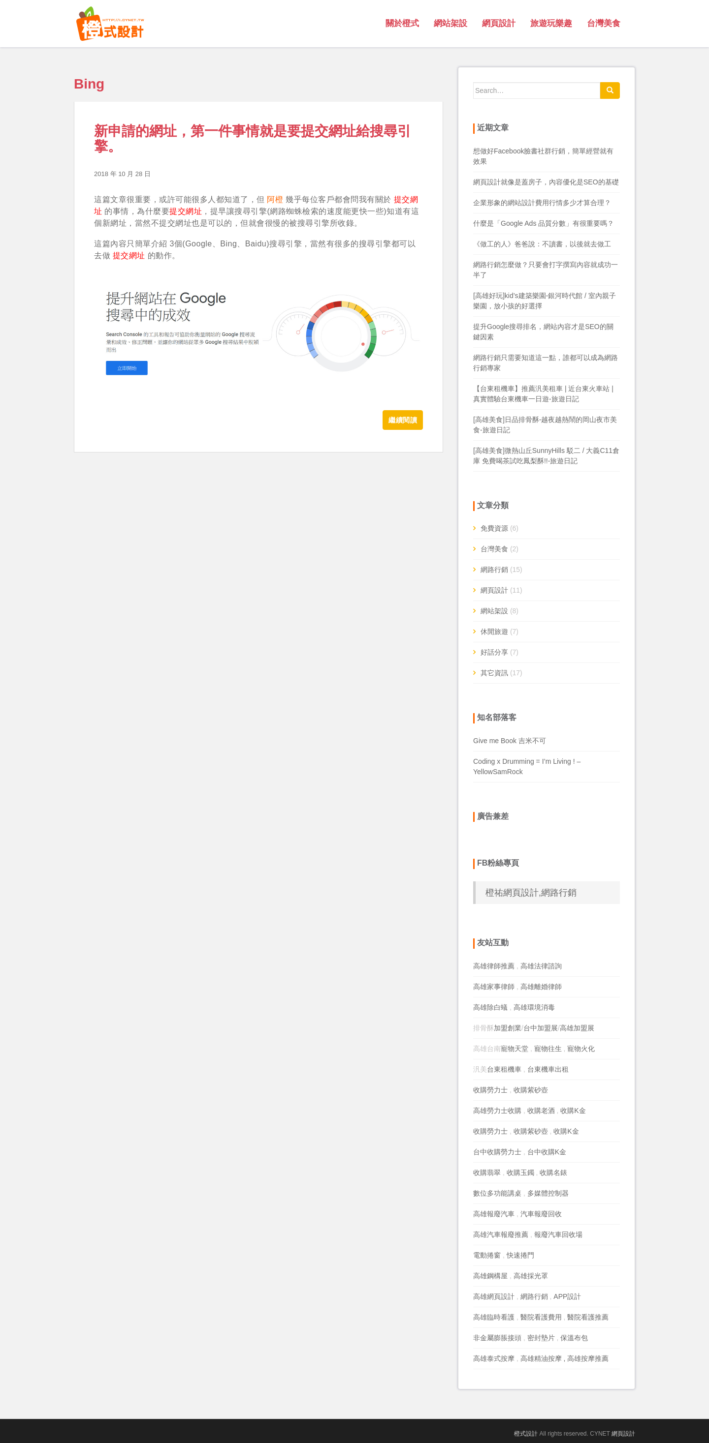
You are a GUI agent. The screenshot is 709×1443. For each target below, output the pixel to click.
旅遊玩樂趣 (551, 23)
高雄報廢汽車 (494, 1214)
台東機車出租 (548, 1069)
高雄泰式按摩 (494, 1358)
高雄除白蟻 (490, 1007)
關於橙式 (402, 23)
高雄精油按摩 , (544, 1358)
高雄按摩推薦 (588, 1358)
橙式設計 (526, 1433)
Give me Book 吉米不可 (509, 741)
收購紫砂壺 (531, 1090)
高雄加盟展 (577, 1028)
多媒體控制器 (548, 1193)
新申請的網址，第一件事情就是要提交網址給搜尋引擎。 (252, 138)
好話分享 (494, 652)
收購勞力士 (490, 1090)
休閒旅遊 (494, 631)
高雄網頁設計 (494, 1296)
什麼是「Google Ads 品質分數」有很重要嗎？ (543, 223)
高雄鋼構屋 (490, 1276)
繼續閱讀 (402, 420)
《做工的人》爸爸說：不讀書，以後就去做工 (542, 244)
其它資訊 (494, 673)
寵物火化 (581, 1048)
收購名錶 (553, 1172)
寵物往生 (548, 1048)
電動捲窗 (487, 1255)
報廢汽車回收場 (558, 1234)
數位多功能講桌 (497, 1193)
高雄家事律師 (494, 987)
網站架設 (450, 23)
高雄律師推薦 (494, 966)
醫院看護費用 (541, 1317)
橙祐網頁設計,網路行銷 (531, 893)
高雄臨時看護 (494, 1317)
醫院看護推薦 (588, 1317)
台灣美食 (603, 23)
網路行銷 (494, 569)
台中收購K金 (546, 1152)
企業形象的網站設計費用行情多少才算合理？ (542, 203)
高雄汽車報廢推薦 (500, 1234)
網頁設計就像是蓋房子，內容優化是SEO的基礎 (546, 182)
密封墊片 (541, 1338)
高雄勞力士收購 (497, 1110)
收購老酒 (541, 1110)
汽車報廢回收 (541, 1214)
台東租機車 (504, 1069)
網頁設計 (499, 23)
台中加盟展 (540, 1028)
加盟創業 (507, 1028)
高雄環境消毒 (534, 1007)
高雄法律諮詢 (541, 966)
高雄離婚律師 (541, 987)
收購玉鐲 (520, 1172)
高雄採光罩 (531, 1276)
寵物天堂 (514, 1048)
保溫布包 (574, 1338)
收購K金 (572, 1110)
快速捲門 (520, 1255)
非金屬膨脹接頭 (497, 1338)
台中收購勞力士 (497, 1152)
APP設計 (567, 1296)
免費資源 (494, 528)
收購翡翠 (487, 1172)
